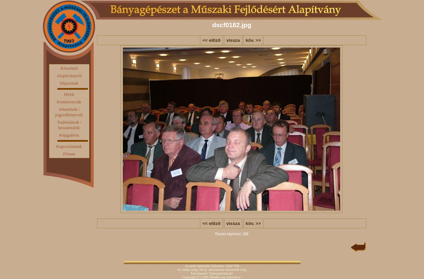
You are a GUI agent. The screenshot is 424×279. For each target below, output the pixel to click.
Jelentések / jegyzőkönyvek (68, 112)
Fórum (69, 153)
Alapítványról (68, 75)
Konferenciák (69, 101)
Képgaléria (69, 135)
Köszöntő (69, 68)
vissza (233, 40)
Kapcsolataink (69, 146)
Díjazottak (69, 83)
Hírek (69, 94)
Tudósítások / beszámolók (69, 125)
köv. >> (253, 40)
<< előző (211, 40)
